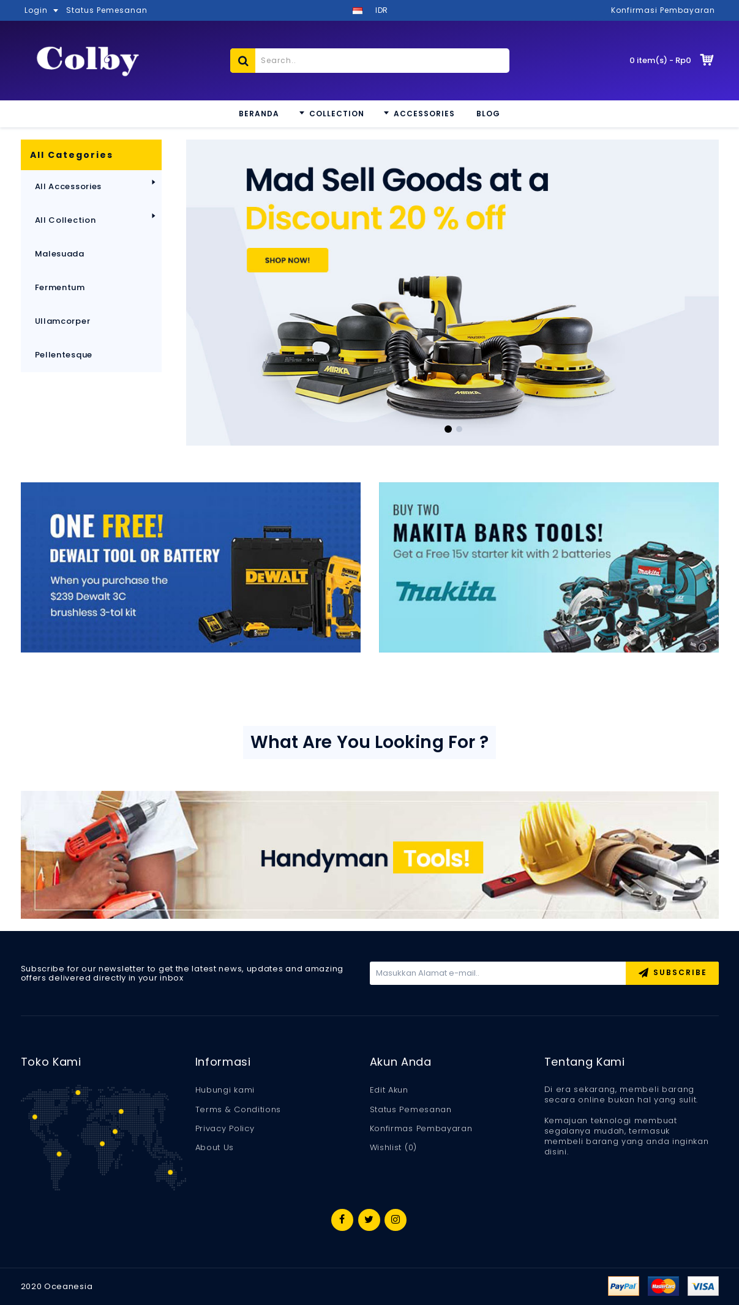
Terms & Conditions (238, 1109)
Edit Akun (389, 1090)
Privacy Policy (225, 1128)
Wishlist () (393, 1147)
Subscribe (672, 974)
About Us (214, 1147)
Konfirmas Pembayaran (421, 1128)
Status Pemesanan (411, 1109)
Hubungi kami (225, 1090)
